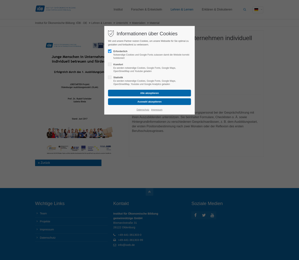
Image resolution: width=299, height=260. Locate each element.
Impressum (156, 109)
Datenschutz (143, 109)
